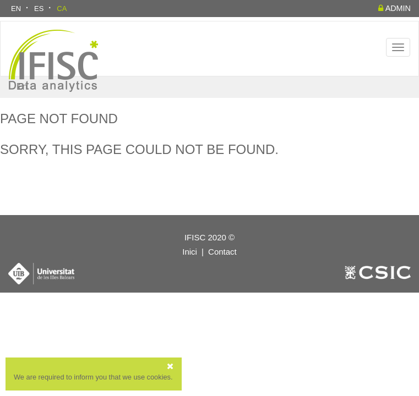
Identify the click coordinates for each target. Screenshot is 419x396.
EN (16, 8)
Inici (189, 251)
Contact (222, 251)
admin (394, 8)
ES (38, 8)
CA (62, 8)
